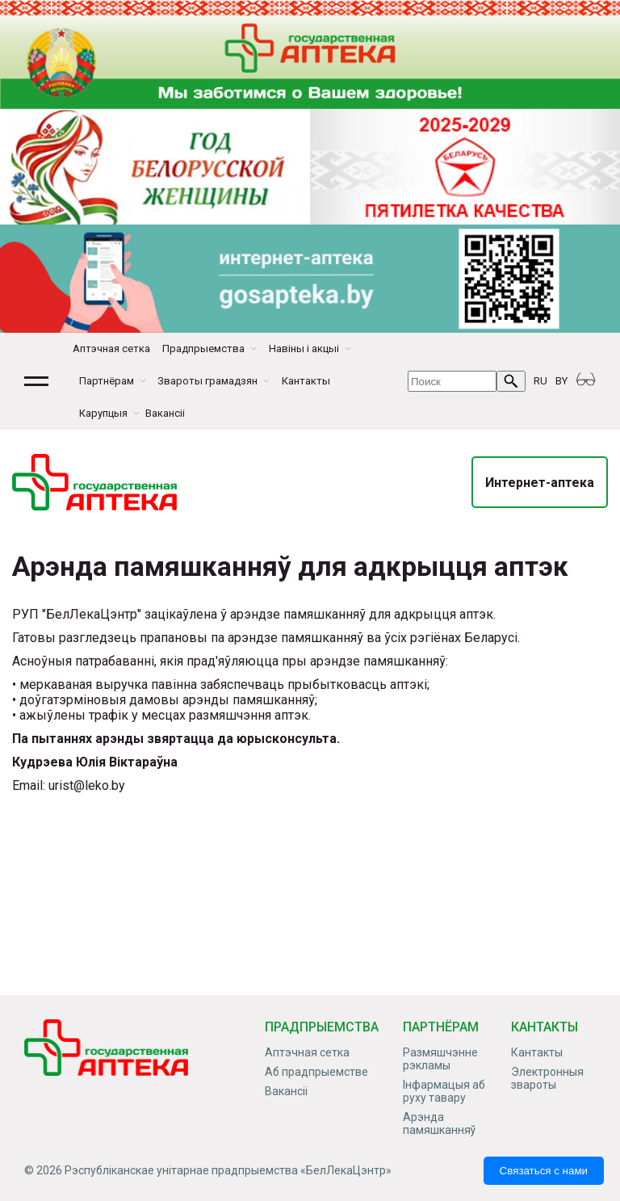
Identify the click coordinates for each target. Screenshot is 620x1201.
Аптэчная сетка (111, 348)
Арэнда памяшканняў (439, 1123)
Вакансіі (165, 413)
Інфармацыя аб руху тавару (444, 1091)
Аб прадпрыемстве (316, 1071)
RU (540, 381)
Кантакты (306, 381)
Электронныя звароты (547, 1078)
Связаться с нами (544, 1171)
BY (561, 381)
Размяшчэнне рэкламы (440, 1059)
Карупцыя (103, 413)
